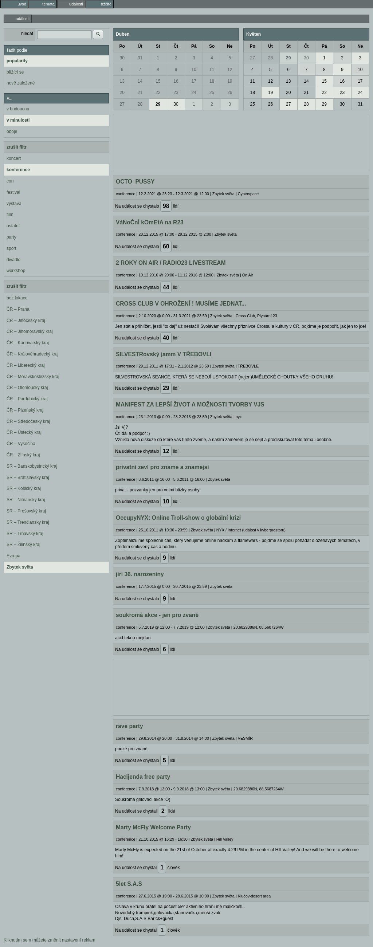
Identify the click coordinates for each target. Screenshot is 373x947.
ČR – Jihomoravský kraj (30, 331)
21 (140, 92)
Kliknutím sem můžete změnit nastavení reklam (49, 940)
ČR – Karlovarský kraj (28, 342)
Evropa (13, 555)
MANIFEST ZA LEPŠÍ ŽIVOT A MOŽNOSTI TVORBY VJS (190, 404)
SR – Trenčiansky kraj (28, 522)
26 (229, 92)
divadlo (13, 259)
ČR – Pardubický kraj (27, 398)
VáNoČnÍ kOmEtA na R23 (150, 222)
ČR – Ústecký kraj (24, 432)
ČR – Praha (18, 309)
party (11, 237)
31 (140, 57)
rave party (129, 726)
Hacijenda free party (143, 777)
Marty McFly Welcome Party (153, 827)
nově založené (21, 83)
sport (11, 248)
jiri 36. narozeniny (140, 574)
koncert (14, 158)
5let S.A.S (129, 884)
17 (194, 81)
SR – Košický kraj (24, 488)
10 (194, 69)
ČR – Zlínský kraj (23, 454)
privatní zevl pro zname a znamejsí (162, 467)
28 (140, 104)
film (10, 214)
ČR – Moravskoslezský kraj (33, 376)
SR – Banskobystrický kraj (32, 466)
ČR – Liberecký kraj (26, 365)
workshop (16, 270)
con (10, 181)
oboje (12, 131)
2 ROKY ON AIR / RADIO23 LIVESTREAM (171, 263)
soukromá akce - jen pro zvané (157, 615)
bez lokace (17, 297)
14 (140, 81)
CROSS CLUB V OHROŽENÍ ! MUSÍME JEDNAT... (181, 303)
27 (121, 104)
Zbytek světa (20, 567)
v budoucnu (18, 108)
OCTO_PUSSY (135, 181)
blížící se (15, 72)
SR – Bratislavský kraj (28, 477)
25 (211, 92)
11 (211, 69)
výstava (14, 203)
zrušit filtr (17, 147)
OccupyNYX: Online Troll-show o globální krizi (178, 518)
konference (18, 169)
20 (121, 92)
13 (121, 81)
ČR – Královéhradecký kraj (33, 354)
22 (158, 92)
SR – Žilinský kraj (23, 544)
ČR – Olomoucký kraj (27, 387)
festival (13, 192)
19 (229, 81)
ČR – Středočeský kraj (28, 421)
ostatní (13, 225)
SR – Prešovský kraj (26, 511)
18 (211, 81)
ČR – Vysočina (21, 443)
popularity (17, 60)
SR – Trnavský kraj (25, 533)
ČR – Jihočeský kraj (26, 320)
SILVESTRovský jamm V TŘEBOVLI (163, 354)
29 (158, 104)
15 (158, 81)
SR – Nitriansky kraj (26, 499)
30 (121, 57)
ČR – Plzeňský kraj (25, 410)
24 (194, 92)
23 (175, 92)
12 (229, 69)
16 (175, 81)
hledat (27, 33)
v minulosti (18, 120)
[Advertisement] (241, 141)
